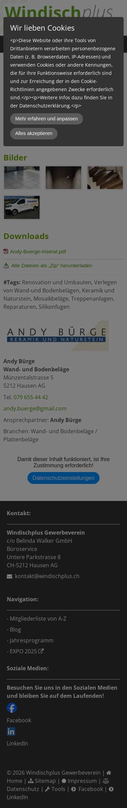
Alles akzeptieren (33, 133)
